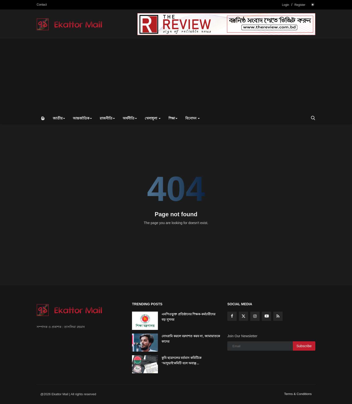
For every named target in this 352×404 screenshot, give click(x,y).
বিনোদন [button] (192, 118)
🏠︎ (43, 118)
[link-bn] (226, 24)
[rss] (278, 316)
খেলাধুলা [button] (153, 118)
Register (299, 5)
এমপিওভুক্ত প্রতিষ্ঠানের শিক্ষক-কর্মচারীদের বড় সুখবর (188, 316)
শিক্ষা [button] (172, 118)
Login (285, 5)
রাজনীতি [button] (107, 118)
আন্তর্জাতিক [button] (82, 118)
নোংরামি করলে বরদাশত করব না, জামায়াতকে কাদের (191, 338)
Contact (42, 4)
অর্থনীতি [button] (130, 118)
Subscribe (304, 346)
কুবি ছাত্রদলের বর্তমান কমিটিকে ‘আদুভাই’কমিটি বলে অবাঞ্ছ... (181, 360)
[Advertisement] (176, 75)
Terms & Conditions (298, 394)
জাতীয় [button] (59, 118)
